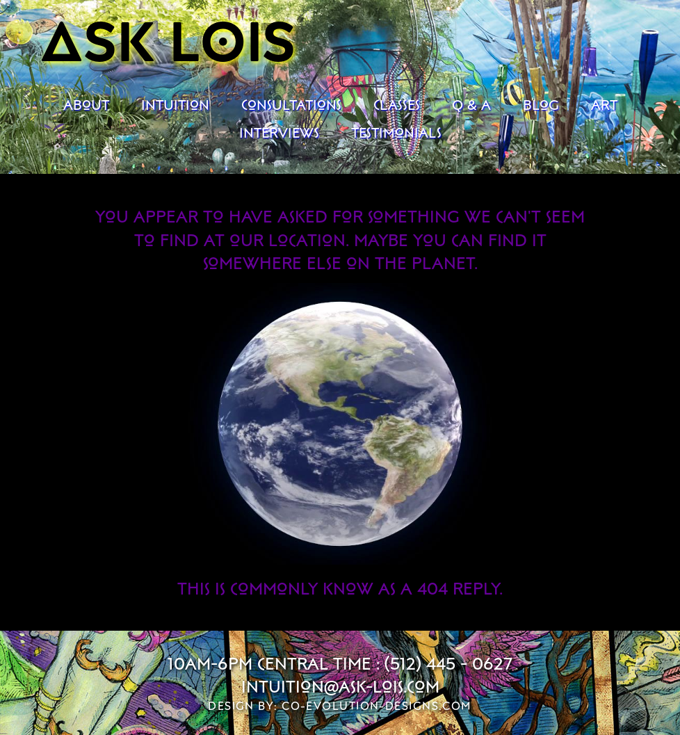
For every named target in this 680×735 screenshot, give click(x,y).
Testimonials (396, 132)
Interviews (279, 132)
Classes (396, 104)
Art (604, 104)
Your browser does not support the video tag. (340, 424)
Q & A (471, 104)
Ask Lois (169, 39)
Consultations (291, 104)
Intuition (175, 104)
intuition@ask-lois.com (340, 686)
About (86, 104)
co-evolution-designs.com (377, 705)
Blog (541, 104)
